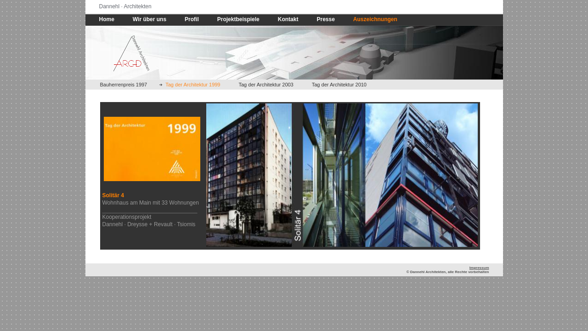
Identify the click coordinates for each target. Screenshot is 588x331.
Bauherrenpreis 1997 (123, 84)
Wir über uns (149, 19)
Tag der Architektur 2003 (266, 84)
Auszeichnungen (375, 19)
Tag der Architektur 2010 (339, 84)
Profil (192, 19)
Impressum (479, 268)
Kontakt (288, 19)
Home (106, 19)
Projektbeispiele (238, 19)
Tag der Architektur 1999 (192, 84)
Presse (325, 19)
